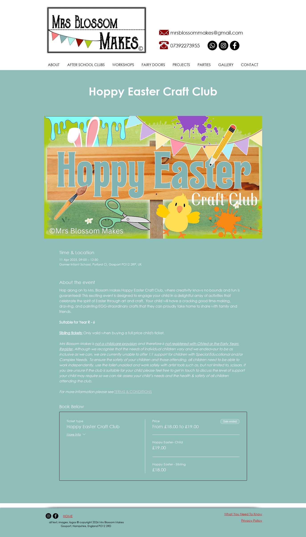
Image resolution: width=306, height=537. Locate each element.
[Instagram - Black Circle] (223, 45)
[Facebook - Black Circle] (234, 45)
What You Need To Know (243, 514)
